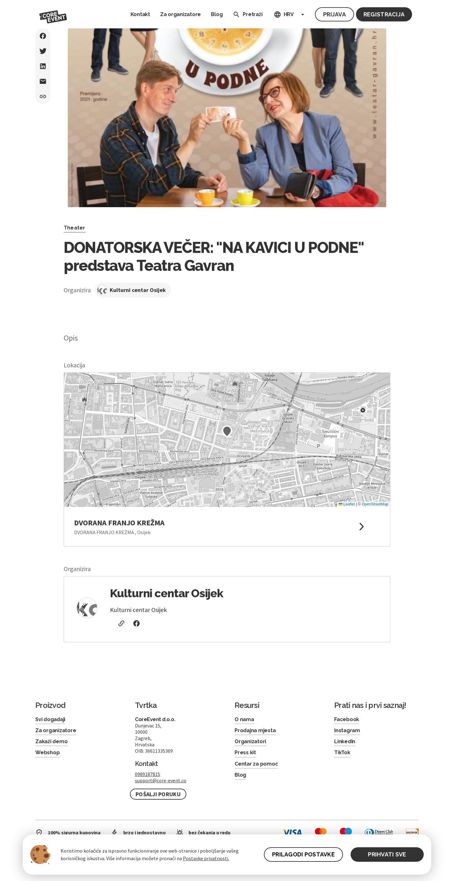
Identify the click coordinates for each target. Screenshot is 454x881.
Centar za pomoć (256, 764)
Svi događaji (50, 719)
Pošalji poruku (158, 794)
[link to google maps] (227, 526)
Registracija (384, 14)
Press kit (245, 753)
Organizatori (250, 741)
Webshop (47, 753)
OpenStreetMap (375, 504)
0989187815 (147, 774)
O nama (244, 719)
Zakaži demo (51, 741)
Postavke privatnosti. (206, 858)
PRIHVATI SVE (387, 854)
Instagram (347, 730)
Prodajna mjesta (255, 730)
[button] (227, 431)
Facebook (346, 719)
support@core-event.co (160, 780)
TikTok (342, 753)
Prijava (334, 14)
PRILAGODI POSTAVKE (303, 854)
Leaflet (347, 504)
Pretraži (246, 14)
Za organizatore (180, 14)
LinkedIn (344, 741)
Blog (217, 14)
